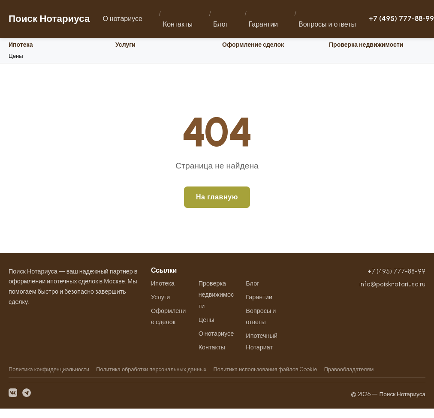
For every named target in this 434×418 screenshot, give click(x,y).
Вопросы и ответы (327, 24)
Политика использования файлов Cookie (265, 369)
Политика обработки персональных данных (151, 369)
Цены (16, 56)
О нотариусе (122, 19)
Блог (220, 24)
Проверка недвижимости (366, 44)
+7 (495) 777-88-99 (401, 18)
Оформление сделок (253, 44)
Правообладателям (349, 369)
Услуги (125, 44)
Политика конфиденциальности (49, 369)
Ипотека (21, 44)
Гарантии (263, 24)
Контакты (178, 24)
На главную (217, 197)
